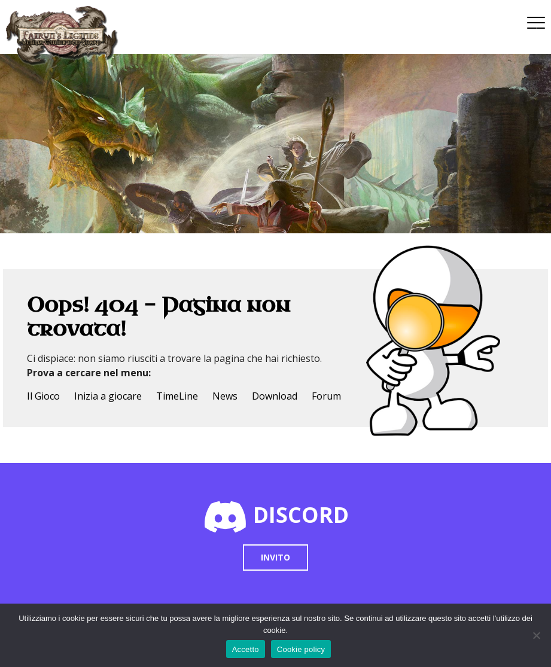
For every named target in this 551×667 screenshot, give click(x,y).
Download (274, 396)
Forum (326, 396)
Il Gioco (43, 396)
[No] (536, 635)
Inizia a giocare (108, 396)
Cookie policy (301, 649)
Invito (275, 557)
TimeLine (177, 396)
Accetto (245, 649)
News (225, 396)
